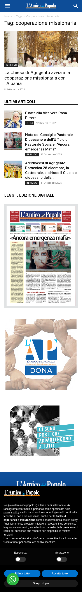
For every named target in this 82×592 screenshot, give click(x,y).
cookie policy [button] (70, 519)
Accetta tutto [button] (60, 573)
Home (8, 16)
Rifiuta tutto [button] (22, 573)
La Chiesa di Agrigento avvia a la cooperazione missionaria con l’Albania (37, 78)
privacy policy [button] (11, 512)
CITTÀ (29, 123)
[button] (7, 6)
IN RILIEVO (11, 65)
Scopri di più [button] (41, 583)
